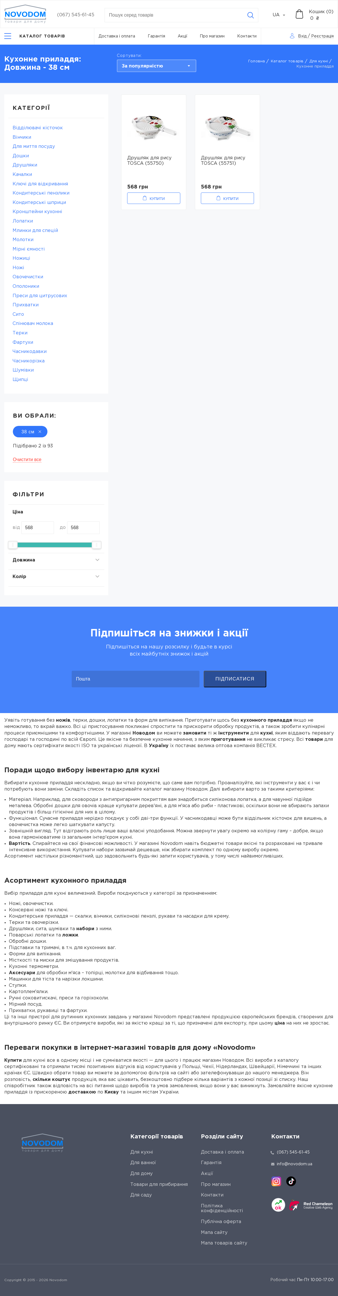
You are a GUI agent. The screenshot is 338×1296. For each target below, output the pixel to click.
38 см (30, 431)
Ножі (18, 268)
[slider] (13, 545)
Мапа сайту (214, 1232)
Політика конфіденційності (222, 1208)
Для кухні (318, 61)
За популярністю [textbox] (142, 66)
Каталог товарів (287, 61)
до (63, 527)
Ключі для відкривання (40, 184)
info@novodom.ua (291, 1164)
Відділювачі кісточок (38, 128)
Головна (256, 61)
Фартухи (23, 342)
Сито (18, 314)
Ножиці (21, 258)
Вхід (302, 36)
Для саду (141, 1195)
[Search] (250, 15)
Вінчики (22, 137)
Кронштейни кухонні (37, 212)
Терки (20, 333)
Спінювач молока (33, 323)
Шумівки (23, 370)
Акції (182, 36)
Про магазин (212, 36)
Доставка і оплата (117, 36)
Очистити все (27, 459)
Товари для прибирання (159, 1184)
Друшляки (25, 165)
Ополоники (26, 286)
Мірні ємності (29, 249)
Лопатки (23, 221)
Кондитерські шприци (39, 203)
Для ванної (143, 1163)
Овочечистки (28, 277)
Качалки (22, 174)
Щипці (20, 380)
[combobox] (282, 15)
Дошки (21, 156)
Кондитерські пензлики (41, 193)
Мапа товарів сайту (224, 1243)
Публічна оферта (221, 1222)
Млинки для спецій (35, 231)
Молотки (23, 240)
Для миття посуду (34, 146)
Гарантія (156, 36)
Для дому (141, 1174)
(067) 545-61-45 (75, 15)
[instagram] (276, 1181)
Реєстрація (322, 36)
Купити (157, 199)
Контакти (247, 36)
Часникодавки (30, 352)
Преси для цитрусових (40, 296)
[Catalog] (34, 36)
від (16, 527)
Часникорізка (29, 361)
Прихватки (26, 305)
